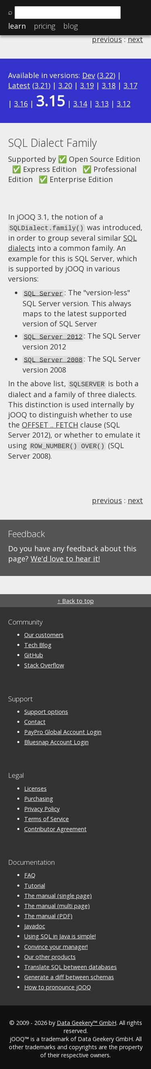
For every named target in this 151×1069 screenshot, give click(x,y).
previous (107, 39)
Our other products (50, 953)
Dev (88, 75)
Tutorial (34, 882)
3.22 (106, 75)
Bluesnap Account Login (56, 738)
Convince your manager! (56, 943)
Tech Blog (38, 641)
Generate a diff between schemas (69, 973)
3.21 (41, 85)
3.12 (123, 103)
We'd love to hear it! (65, 555)
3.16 (21, 103)
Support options (46, 708)
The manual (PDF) (48, 912)
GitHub (33, 651)
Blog (70, 26)
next (135, 39)
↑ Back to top (75, 597)
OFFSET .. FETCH (50, 422)
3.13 (102, 103)
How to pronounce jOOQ (57, 983)
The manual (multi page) (57, 902)
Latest (19, 85)
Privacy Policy (42, 805)
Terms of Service (46, 815)
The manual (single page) (58, 892)
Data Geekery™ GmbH (86, 1019)
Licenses (35, 785)
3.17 (130, 85)
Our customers (44, 631)
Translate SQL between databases (70, 963)
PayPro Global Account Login (62, 728)
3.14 (80, 103)
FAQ (29, 872)
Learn (17, 26)
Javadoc (34, 922)
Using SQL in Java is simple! (60, 933)
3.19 (87, 85)
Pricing (44, 26)
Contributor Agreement (55, 825)
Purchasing (38, 795)
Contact (35, 718)
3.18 (109, 85)
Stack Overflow (44, 661)
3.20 (65, 85)
